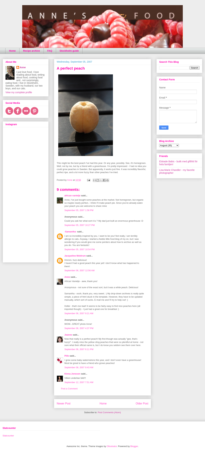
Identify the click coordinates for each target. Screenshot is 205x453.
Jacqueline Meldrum (75, 255)
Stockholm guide (69, 50)
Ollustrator (112, 446)
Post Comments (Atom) (109, 412)
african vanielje (72, 195)
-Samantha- (70, 231)
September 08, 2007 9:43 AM (78, 367)
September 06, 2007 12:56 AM (79, 270)
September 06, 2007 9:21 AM (78, 313)
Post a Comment (69, 388)
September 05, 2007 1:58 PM (78, 210)
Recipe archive (31, 50)
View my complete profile (18, 92)
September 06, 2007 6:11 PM (78, 349)
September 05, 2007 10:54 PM (79, 249)
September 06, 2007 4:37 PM (78, 328)
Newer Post (64, 403)
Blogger (134, 446)
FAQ (49, 50)
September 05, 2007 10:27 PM (79, 225)
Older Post (142, 403)
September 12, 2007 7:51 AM (78, 382)
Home (12, 50)
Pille (66, 355)
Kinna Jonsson (72, 373)
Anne (67, 277)
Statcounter (8, 435)
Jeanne (68, 334)
